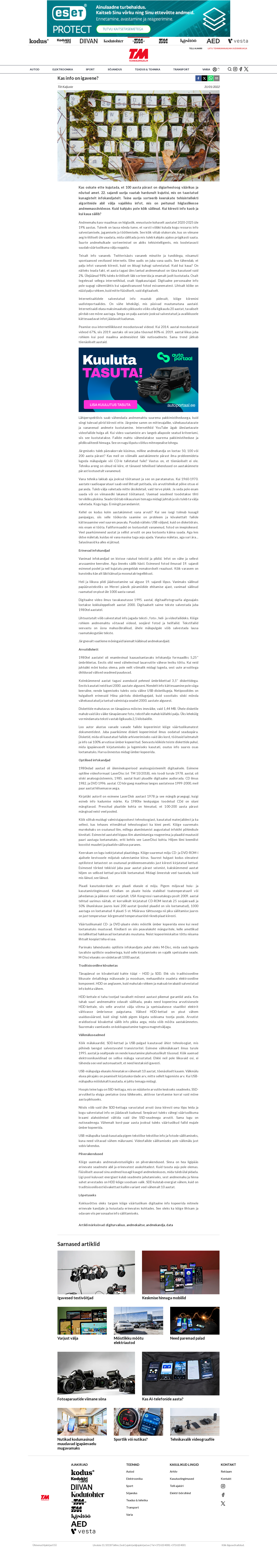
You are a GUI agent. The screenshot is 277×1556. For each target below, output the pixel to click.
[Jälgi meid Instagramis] (235, 69)
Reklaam (226, 1471)
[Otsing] (229, 69)
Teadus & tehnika (147, 69)
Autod (34, 69)
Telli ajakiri (195, 48)
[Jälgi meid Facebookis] (240, 69)
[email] (217, 78)
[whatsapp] (210, 78)
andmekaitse (136, 1225)
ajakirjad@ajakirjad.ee (138, 1545)
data (169, 1225)
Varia (206, 69)
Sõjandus (115, 69)
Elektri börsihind (180, 1493)
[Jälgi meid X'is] (246, 69)
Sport (90, 69)
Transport (181, 69)
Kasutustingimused (182, 1478)
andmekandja (155, 1225)
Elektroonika (62, 69)
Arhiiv (173, 1471)
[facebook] (198, 78)
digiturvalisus (115, 1225)
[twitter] (204, 78)
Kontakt (226, 1478)
